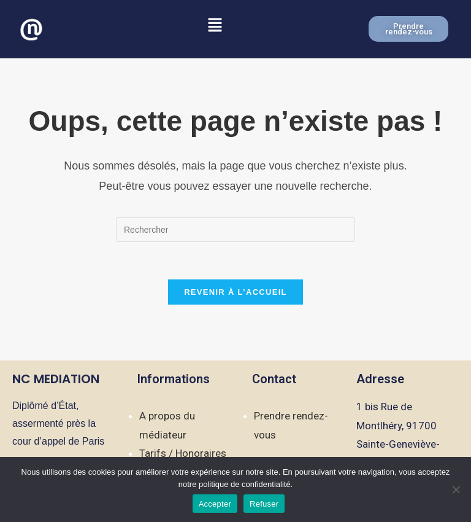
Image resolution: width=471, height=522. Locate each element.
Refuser (264, 503)
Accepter (215, 503)
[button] (214, 25)
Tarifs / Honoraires (182, 453)
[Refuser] (456, 489)
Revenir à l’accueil (235, 292)
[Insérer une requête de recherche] (235, 229)
